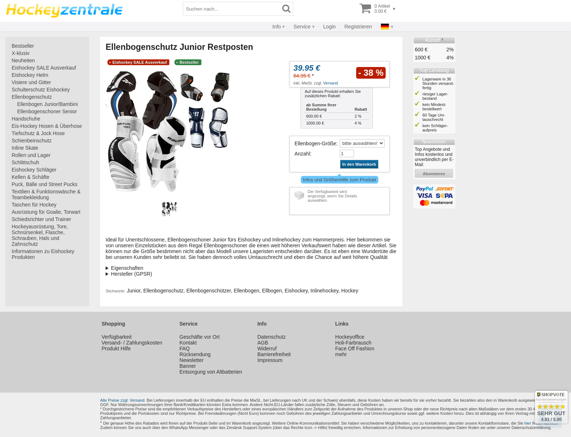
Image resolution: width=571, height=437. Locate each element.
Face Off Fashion (354, 348)
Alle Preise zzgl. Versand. (123, 400)
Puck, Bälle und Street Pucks (45, 184)
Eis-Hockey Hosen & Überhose (47, 126)
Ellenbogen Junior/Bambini (47, 104)
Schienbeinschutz (32, 140)
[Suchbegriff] (231, 8)
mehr (341, 354)
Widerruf (267, 348)
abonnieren (434, 174)
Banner (188, 366)
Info (276, 26)
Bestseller (23, 46)
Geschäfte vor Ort (200, 337)
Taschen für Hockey (34, 205)
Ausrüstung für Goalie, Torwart (46, 212)
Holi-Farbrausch (353, 343)
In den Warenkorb (359, 164)
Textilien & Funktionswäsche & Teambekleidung (46, 194)
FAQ (185, 348)
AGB (262, 343)
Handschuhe (26, 119)
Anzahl (302, 154)
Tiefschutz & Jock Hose (38, 133)
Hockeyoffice (350, 337)
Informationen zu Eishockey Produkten (43, 254)
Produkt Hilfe (116, 348)
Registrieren (358, 26)
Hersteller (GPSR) (131, 274)
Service (302, 26)
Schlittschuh (25, 162)
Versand (330, 83)
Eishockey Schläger (34, 170)
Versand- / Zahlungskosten (132, 343)
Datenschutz (271, 337)
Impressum (270, 360)
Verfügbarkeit (117, 337)
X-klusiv (20, 53)
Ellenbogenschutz (32, 97)
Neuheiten (23, 60)
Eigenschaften (127, 268)
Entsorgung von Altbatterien (211, 372)
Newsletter (192, 360)
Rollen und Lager (31, 155)
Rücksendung (195, 354)
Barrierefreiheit (274, 354)
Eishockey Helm (30, 75)
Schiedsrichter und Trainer (41, 219)
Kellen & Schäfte (31, 177)
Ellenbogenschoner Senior (47, 111)
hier (527, 423)
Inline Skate (25, 148)
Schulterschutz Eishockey (41, 89)
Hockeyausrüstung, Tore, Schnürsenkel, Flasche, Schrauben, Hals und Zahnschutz (40, 235)
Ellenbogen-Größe (315, 143)
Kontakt (188, 343)
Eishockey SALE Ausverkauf (44, 68)
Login (329, 26)
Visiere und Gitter (31, 82)
